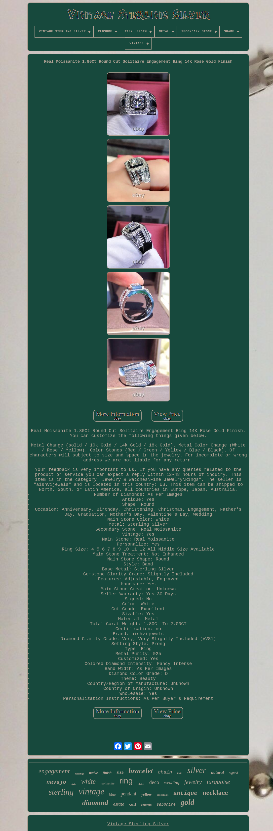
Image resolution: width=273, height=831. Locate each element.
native (93, 773)
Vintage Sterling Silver (138, 824)
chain (165, 772)
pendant (128, 793)
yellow (146, 794)
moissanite (108, 783)
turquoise (218, 781)
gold (187, 802)
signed (233, 773)
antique (185, 793)
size (120, 772)
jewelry (193, 782)
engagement (54, 771)
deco (154, 782)
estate (118, 804)
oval (179, 773)
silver (196, 770)
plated (141, 784)
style (73, 783)
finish (107, 773)
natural (217, 772)
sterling (61, 791)
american (162, 794)
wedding (171, 782)
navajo (56, 782)
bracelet (140, 771)
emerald (146, 805)
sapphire (166, 804)
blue (112, 794)
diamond (95, 803)
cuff (132, 804)
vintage (91, 791)
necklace (215, 792)
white (88, 781)
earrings (79, 773)
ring (126, 780)
